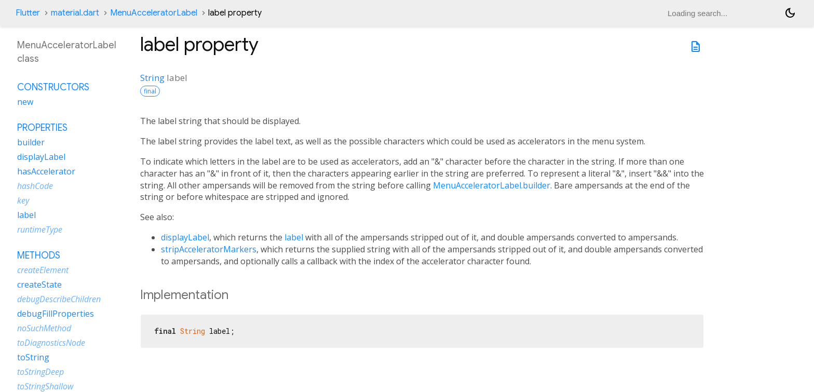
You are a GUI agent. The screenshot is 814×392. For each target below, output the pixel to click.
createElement (43, 270)
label (293, 237)
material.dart (75, 13)
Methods (38, 255)
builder (31, 142)
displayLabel (185, 237)
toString (33, 357)
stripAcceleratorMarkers (208, 249)
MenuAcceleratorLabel (153, 13)
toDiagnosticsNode (51, 342)
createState (39, 284)
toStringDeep (40, 371)
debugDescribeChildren (59, 299)
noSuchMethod (44, 328)
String (152, 78)
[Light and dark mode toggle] (790, 13)
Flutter (28, 13)
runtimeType (39, 229)
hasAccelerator (46, 171)
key (23, 200)
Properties (42, 127)
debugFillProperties (55, 313)
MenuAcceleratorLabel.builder (491, 185)
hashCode (35, 186)
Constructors (53, 87)
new (25, 101)
